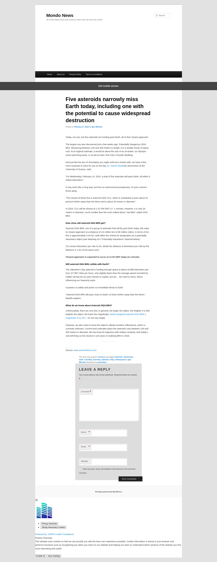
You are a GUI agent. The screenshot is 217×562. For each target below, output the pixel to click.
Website (84, 461)
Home (49, 74)
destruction (128, 357)
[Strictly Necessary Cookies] (53, 527)
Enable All (40, 556)
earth (81, 360)
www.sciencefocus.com (85, 350)
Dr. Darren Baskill (115, 165)
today (112, 360)
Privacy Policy (75, 74)
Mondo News (60, 15)
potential (105, 360)
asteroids (119, 357)
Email (85, 447)
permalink (102, 362)
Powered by (54, 534)
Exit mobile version (108, 86)
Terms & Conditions (94, 74)
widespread (120, 360)
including (88, 360)
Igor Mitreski (97, 127)
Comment (86, 392)
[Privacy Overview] (49, 523)
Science (101, 357)
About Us (61, 74)
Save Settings (54, 556)
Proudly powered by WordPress (108, 492)
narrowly (96, 360)
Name (85, 432)
